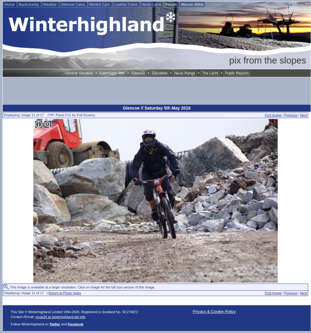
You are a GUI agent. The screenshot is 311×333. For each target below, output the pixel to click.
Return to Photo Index (64, 293)
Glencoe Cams (73, 4)
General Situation (78, 73)
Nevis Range (184, 73)
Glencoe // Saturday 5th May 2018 (157, 108)
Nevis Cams (151, 4)
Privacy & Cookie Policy (214, 311)
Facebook (75, 324)
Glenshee (159, 73)
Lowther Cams (126, 4)
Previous (291, 115)
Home (10, 4)
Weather (50, 4)
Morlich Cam (100, 4)
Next (303, 115)
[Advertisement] (157, 91)
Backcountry (29, 4)
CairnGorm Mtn (112, 73)
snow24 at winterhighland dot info (60, 317)
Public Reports (237, 73)
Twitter (54, 324)
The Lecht (210, 73)
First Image (273, 115)
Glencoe (138, 73)
